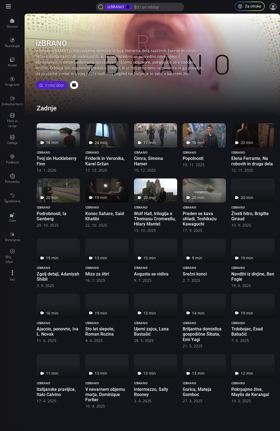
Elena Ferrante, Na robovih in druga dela (252, 161)
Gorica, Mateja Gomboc (197, 392)
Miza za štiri (97, 274)
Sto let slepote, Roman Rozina (100, 331)
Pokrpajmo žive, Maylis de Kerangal (250, 392)
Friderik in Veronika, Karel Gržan (105, 161)
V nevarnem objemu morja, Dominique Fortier (105, 394)
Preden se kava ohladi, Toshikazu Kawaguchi (200, 219)
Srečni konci (195, 274)
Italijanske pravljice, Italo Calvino (56, 392)
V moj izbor (51, 85)
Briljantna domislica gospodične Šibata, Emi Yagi (202, 334)
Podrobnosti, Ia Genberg (51, 216)
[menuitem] (12, 23)
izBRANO (43, 152)
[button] (252, 7)
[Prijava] (273, 7)
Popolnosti (193, 158)
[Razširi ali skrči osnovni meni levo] (9, 7)
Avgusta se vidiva (151, 274)
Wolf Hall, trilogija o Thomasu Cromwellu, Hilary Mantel (155, 219)
